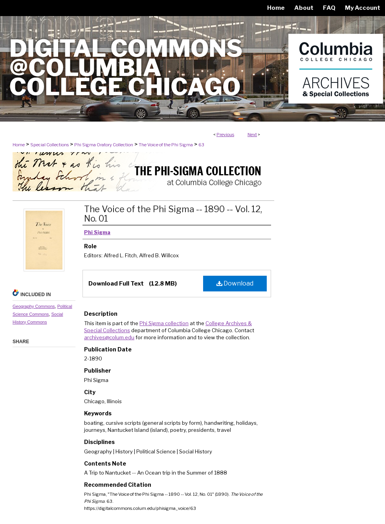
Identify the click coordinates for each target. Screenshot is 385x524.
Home (19, 144)
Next (252, 134)
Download (234, 283)
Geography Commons (34, 306)
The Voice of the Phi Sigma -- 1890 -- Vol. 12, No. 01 (173, 214)
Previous (225, 134)
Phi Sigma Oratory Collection (103, 144)
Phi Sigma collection (164, 323)
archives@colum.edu (109, 337)
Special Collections (49, 144)
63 (201, 144)
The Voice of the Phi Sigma (166, 144)
